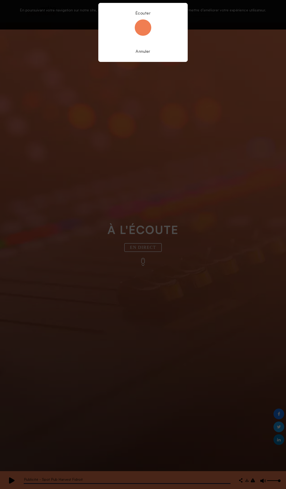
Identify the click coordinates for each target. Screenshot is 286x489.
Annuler (143, 51)
